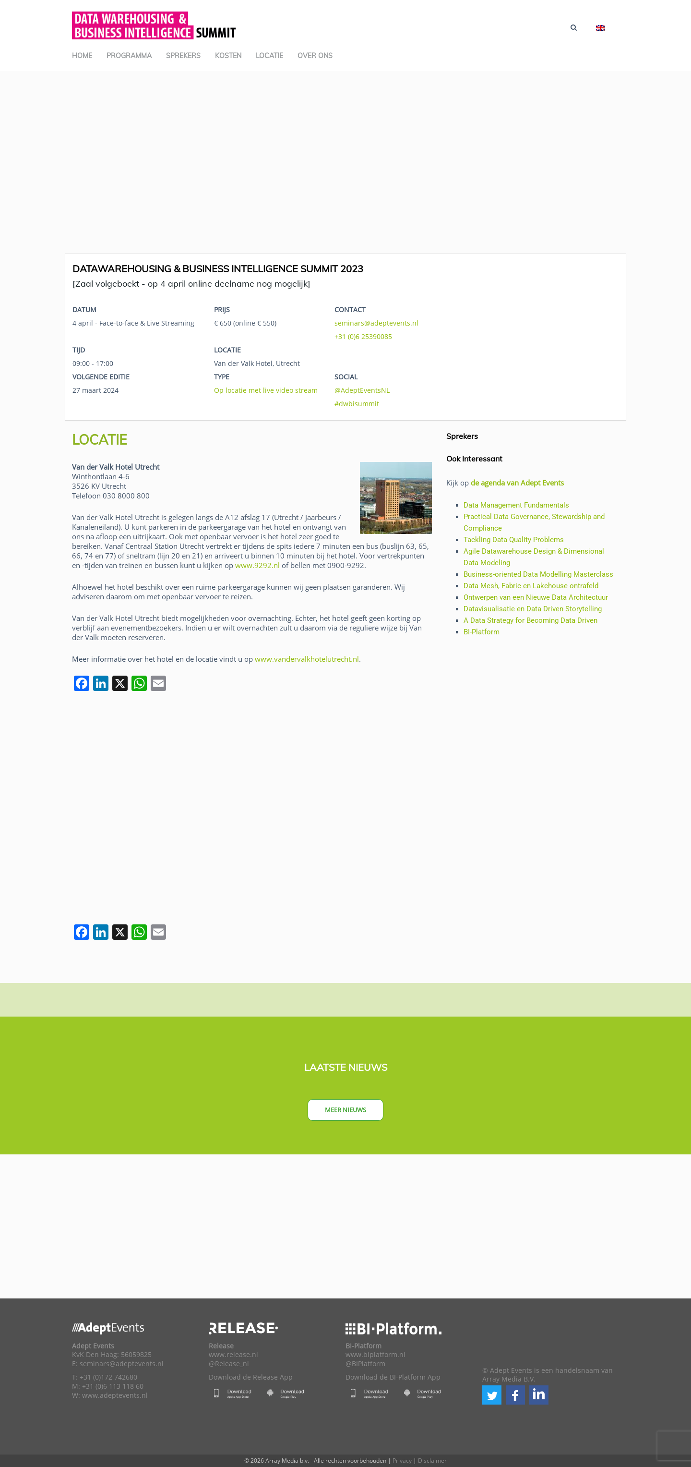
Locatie (269, 55)
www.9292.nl (257, 565)
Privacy (402, 1460)
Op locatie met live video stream (266, 390)
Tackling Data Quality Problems (514, 539)
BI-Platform (482, 632)
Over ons (315, 55)
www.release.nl (233, 1354)
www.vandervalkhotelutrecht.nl (307, 659)
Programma (129, 55)
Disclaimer (432, 1460)
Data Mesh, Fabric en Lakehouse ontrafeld (531, 586)
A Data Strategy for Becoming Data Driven (530, 620)
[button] (491, 1395)
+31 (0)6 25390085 (363, 336)
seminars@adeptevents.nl (376, 322)
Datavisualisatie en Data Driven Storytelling (533, 609)
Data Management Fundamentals (516, 505)
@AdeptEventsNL (362, 390)
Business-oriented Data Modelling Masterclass (538, 574)
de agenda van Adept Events (517, 482)
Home (82, 55)
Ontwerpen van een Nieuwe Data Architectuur (536, 597)
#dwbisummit (356, 403)
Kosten (228, 55)
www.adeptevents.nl (115, 1395)
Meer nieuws (345, 1109)
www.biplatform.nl (375, 1354)
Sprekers (183, 55)
